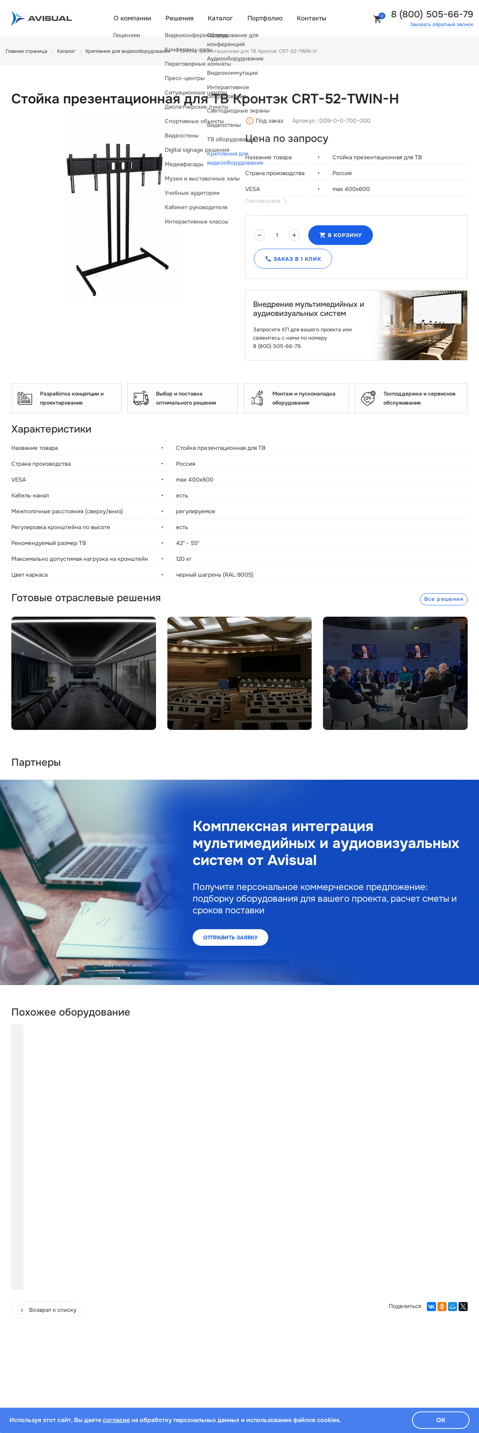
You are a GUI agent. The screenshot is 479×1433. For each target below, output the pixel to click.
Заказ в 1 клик (293, 259)
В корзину (340, 235)
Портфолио (265, 18)
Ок (441, 1420)
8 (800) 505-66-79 (432, 14)
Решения (179, 18)
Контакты (311, 18)
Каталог (220, 18)
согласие (116, 1420)
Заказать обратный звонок (441, 24)
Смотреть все (265, 201)
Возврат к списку (47, 1235)
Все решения (444, 599)
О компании (132, 18)
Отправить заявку (230, 937)
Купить (75, 1201)
